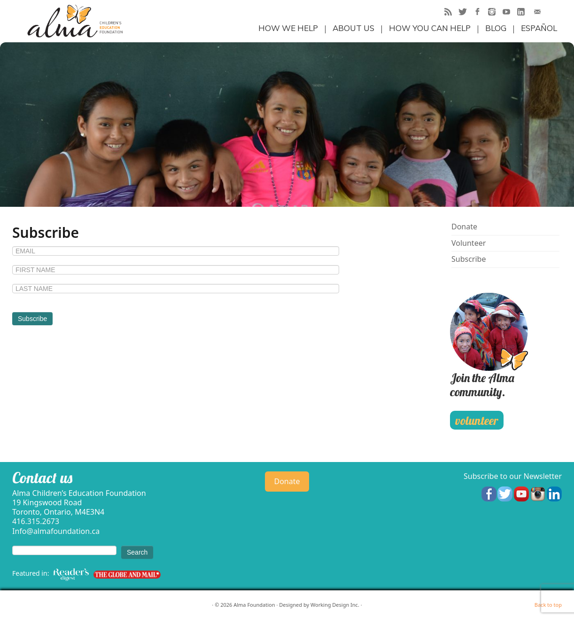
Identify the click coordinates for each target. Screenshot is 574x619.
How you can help (430, 28)
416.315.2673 (35, 521)
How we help (288, 28)
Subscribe (468, 259)
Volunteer (468, 243)
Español (539, 28)
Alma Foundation (254, 604)
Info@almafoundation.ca (56, 531)
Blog (495, 28)
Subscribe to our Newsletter (513, 476)
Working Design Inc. (334, 604)
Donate (464, 226)
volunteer (476, 420)
